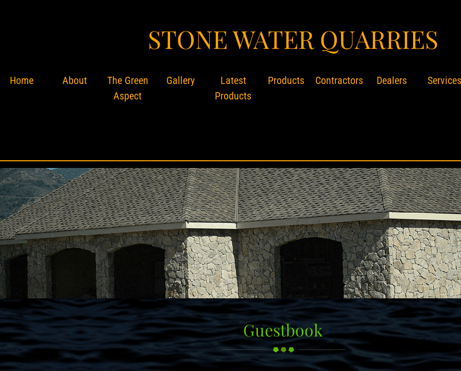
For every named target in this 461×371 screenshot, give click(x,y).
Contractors (339, 80)
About (74, 80)
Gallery (180, 80)
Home (21, 80)
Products (286, 80)
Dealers (392, 80)
